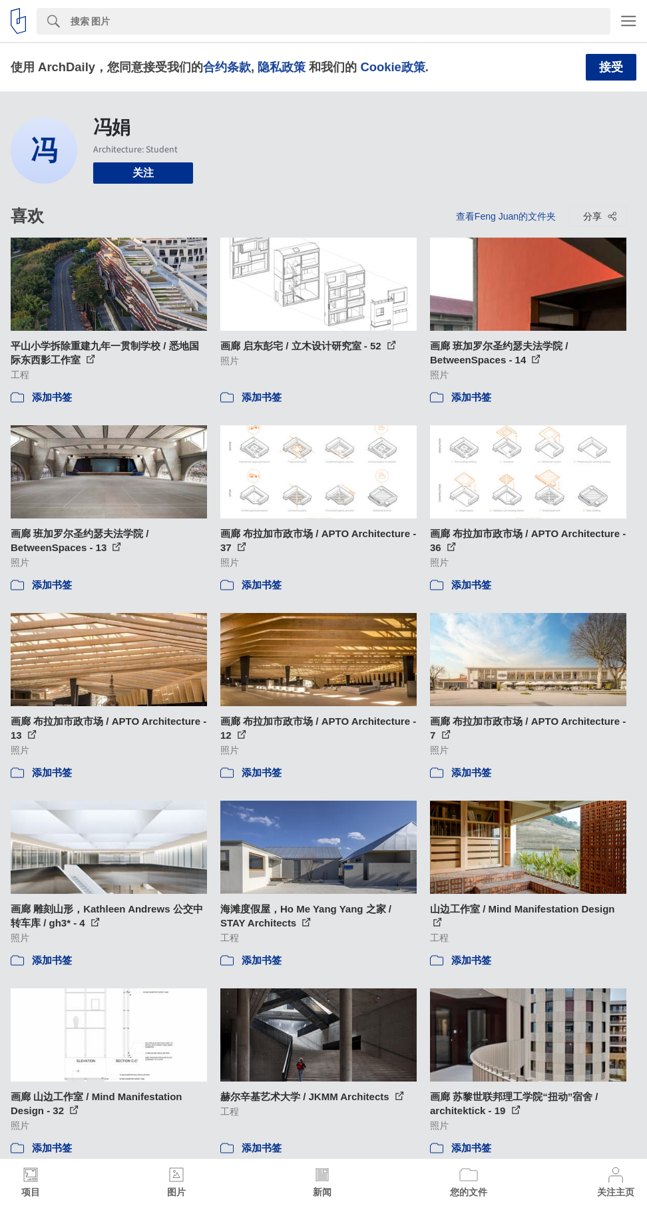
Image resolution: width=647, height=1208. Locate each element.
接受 (611, 67)
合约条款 (227, 67)
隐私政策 (282, 67)
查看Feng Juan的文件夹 (506, 216)
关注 (143, 172)
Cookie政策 (392, 67)
